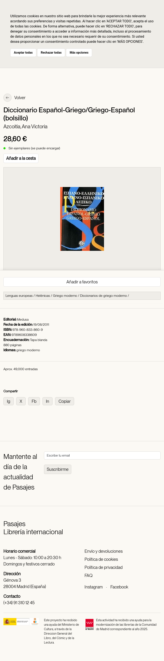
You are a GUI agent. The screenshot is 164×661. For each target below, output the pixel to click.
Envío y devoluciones (104, 551)
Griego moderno (65, 296)
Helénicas (43, 296)
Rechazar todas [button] (51, 52)
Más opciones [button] (79, 52)
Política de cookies (101, 559)
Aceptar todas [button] (23, 52)
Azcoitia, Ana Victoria (25, 126)
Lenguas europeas (19, 296)
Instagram (94, 587)
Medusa (23, 319)
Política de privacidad (104, 567)
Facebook (119, 587)
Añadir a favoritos (82, 281)
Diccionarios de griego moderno (103, 296)
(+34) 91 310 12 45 (19, 602)
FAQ (88, 575)
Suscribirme (58, 469)
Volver (14, 98)
